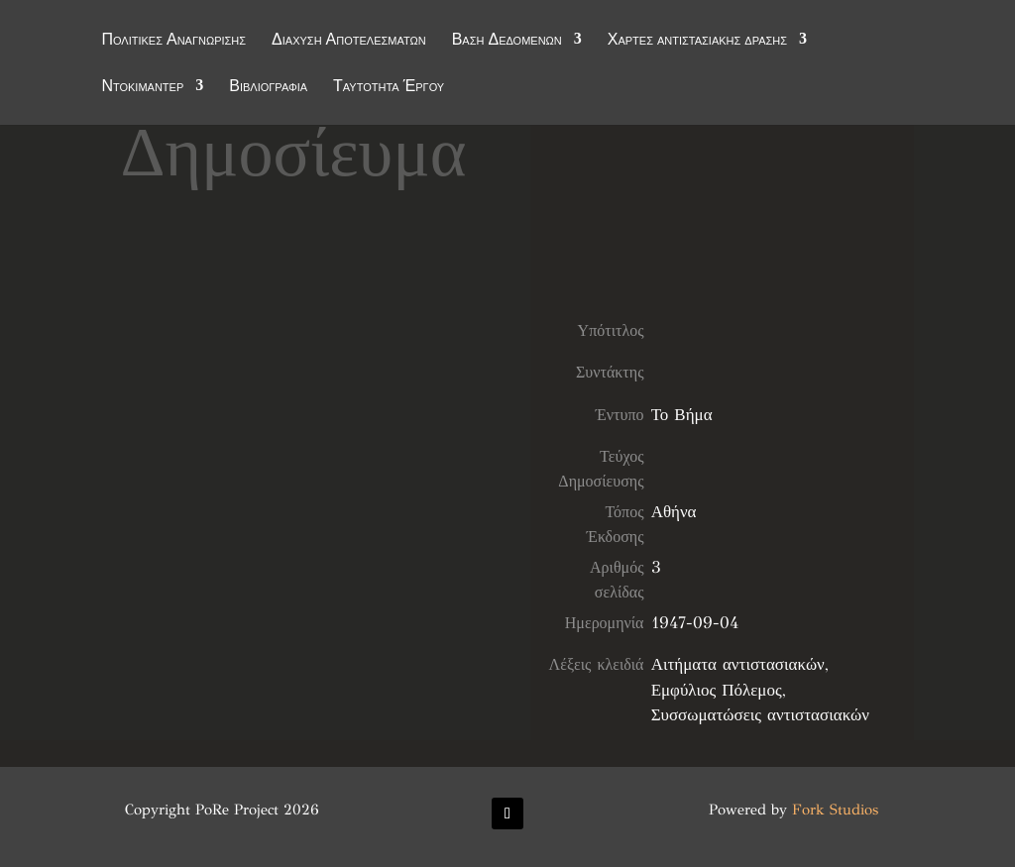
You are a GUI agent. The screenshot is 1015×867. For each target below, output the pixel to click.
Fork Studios (835, 809)
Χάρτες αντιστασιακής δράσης (697, 42)
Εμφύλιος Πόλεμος (716, 690)
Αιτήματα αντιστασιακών (738, 664)
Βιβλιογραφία (268, 88)
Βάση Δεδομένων (507, 42)
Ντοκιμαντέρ (142, 88)
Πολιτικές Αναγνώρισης (173, 42)
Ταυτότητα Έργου (388, 88)
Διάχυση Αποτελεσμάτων (349, 42)
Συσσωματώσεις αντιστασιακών (760, 714)
